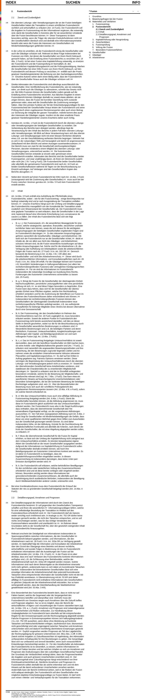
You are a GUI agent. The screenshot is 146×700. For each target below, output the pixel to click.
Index (11, 2)
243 (20, 203)
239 (80, 143)
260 (45, 512)
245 (73, 238)
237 (13, 76)
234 (47, 35)
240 (51, 151)
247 (63, 256)
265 (71, 656)
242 (64, 179)
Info (136, 2)
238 (71, 79)
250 (78, 296)
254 (28, 371)
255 (49, 384)
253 (71, 363)
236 (58, 71)
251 (76, 326)
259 (46, 507)
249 (32, 286)
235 (53, 45)
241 (31, 171)
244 (44, 233)
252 (54, 355)
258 (50, 461)
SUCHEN (73, 2)
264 (47, 644)
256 (29, 413)
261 (58, 523)
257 (28, 431)
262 (53, 554)
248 (27, 269)
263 (20, 631)
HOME (8, 692)
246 (68, 251)
